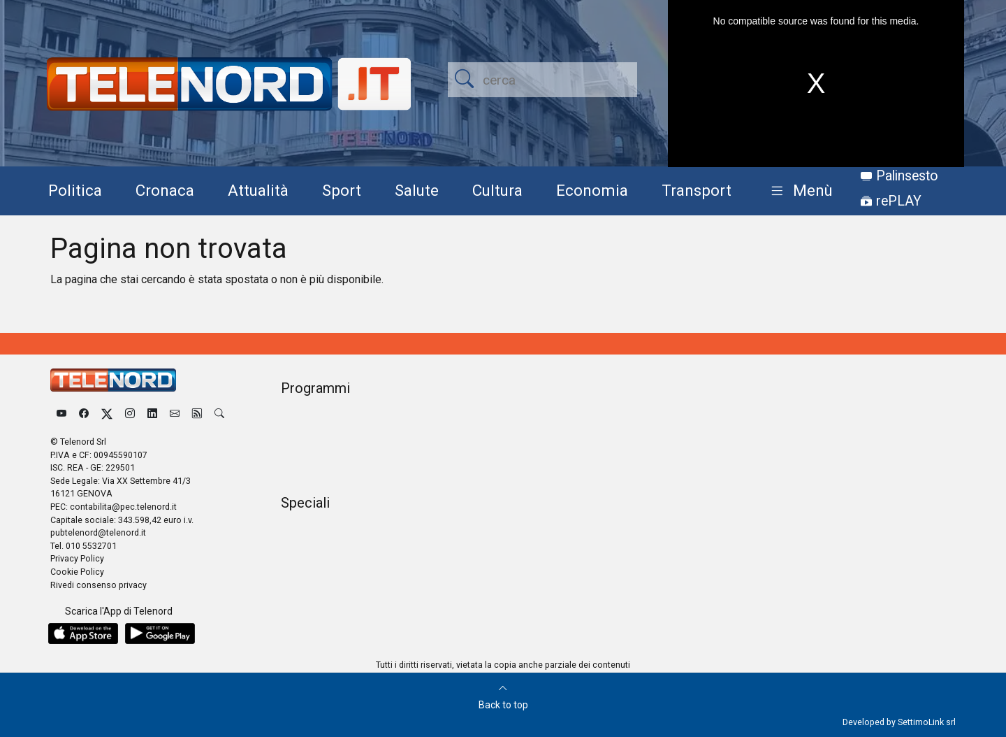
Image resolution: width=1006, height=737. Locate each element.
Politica (75, 190)
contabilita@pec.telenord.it (123, 506)
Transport (696, 190)
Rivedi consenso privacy (98, 585)
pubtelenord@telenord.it (98, 532)
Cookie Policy (77, 571)
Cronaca (165, 190)
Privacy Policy (77, 558)
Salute (417, 190)
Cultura (497, 190)
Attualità (258, 190)
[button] (799, 191)
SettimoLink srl (927, 722)
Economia (592, 190)
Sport (341, 190)
